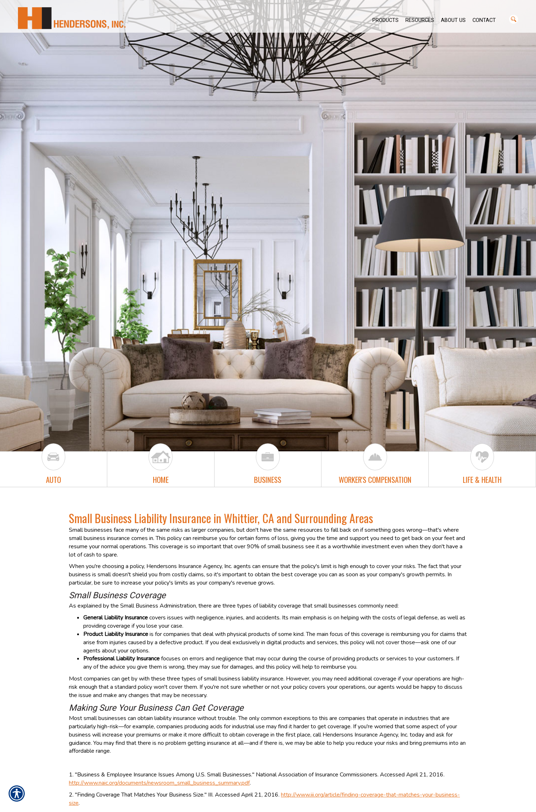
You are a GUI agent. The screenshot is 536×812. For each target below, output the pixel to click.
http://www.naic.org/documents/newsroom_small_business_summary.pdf (159, 783)
